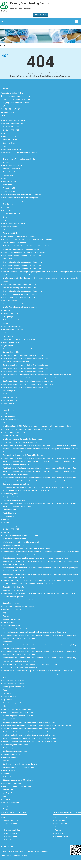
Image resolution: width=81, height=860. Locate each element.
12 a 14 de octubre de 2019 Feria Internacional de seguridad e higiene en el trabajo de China (37, 426)
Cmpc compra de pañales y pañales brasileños (20, 236)
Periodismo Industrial (11, 320)
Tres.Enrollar (7, 394)
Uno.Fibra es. (7, 259)
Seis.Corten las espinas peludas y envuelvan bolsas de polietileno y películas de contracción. (37, 725)
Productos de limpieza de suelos (15, 703)
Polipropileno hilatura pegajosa (14, 172)
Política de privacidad (11, 803)
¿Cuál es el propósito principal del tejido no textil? (21, 339)
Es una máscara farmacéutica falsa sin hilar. (19, 159)
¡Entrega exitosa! (9, 806)
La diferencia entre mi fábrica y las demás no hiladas (22, 439)
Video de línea (8, 175)
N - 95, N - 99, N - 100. (11, 130)
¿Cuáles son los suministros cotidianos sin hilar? (21, 542)
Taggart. (6, 809)
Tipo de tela (7, 799)
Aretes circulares (9, 333)
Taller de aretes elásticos (12, 326)
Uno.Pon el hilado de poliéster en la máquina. (19, 285)
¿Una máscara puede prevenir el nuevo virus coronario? (23, 355)
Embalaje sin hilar (9, 182)
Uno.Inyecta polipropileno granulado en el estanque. (22, 256)
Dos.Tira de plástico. (10, 391)
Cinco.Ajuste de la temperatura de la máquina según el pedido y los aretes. (30, 664)
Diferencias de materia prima (13, 545)
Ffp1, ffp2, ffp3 (8, 700)
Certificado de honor (10, 313)
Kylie (4, 220)
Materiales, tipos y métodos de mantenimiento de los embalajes (26, 548)
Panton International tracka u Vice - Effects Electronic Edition (26, 349)
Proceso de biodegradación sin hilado (17, 786)
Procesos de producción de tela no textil (18, 712)
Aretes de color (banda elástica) (14, 539)
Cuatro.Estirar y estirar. (11, 603)
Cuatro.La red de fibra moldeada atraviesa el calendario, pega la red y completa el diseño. (36, 558)
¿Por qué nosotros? (10, 696)
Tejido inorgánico (9, 346)
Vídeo (5, 690)
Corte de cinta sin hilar (11, 352)
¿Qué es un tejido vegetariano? (14, 243)
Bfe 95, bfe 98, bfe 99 (11, 127)
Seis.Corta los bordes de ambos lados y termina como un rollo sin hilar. (29, 722)
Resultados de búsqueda (12, 783)
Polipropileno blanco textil (12, 165)
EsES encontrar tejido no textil (14, 526)
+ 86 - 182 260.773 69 (11, 109)
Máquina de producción (11, 169)
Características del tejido (12, 436)
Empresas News (9, 143)
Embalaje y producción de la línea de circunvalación (22, 194)
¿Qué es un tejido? (9, 719)
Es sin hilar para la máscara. (13, 156)
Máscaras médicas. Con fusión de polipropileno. (20, 198)
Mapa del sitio (8, 790)
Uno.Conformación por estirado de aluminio (19, 297)
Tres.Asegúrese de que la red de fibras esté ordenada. (23, 455)
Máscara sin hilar (9, 191)
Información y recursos (11, 754)
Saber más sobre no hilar (12, 626)
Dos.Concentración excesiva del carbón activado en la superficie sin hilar (30, 378)
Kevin (5, 217)
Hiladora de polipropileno (12, 149)
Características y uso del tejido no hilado (18, 709)
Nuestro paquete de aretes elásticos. (16, 629)
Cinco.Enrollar (8, 642)
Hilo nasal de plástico (11, 230)
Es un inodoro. (8, 204)
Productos (6, 310)
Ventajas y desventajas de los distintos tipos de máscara (24, 252)
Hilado (4, 116)
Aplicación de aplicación (12, 610)
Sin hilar (6, 162)
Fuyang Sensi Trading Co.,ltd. (12, 93)
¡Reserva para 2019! (10, 233)
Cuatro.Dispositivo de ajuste (13, 587)
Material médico (9, 410)
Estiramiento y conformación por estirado (18, 600)
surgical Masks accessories (14, 813)
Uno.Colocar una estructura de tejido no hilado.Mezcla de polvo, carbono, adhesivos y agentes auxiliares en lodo (41, 279)
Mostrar (6, 413)
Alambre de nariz (9, 336)
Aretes (5, 323)
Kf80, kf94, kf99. (9, 622)
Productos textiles (9, 188)
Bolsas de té (7, 185)
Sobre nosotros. (9, 404)
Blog (4, 613)
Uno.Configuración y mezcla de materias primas (20, 294)
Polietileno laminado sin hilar (13, 124)
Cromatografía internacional (13, 619)
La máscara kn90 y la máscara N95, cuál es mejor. (21, 442)
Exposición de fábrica (11, 407)
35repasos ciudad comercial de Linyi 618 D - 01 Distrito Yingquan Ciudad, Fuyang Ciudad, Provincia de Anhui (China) (16, 101)
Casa (3, 45)
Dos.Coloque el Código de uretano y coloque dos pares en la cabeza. (28, 381)
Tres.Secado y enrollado (11, 494)
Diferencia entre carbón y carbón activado (18, 767)
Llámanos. (6, 88)
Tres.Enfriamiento (9, 510)
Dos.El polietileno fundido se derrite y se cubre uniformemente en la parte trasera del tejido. (37, 375)
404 (8, 45)
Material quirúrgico (10, 140)
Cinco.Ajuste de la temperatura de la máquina (20, 667)
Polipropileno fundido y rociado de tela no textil (20, 153)
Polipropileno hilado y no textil (14, 120)
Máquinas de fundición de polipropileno (17, 201)
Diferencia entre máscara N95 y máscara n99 (19, 780)
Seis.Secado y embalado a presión (15, 745)
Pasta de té (7, 693)
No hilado (6, 761)
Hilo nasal (6, 532)
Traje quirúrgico (8, 317)
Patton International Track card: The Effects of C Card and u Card (27, 246)
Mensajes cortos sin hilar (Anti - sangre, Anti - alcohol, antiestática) (28, 239)
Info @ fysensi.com (11, 112)
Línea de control (9, 416)
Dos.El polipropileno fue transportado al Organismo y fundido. (26, 359)
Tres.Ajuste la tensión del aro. (14, 497)
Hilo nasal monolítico (10, 423)
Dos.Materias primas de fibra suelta (16, 362)
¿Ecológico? (7, 793)
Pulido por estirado (10, 301)
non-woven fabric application (67, 813)
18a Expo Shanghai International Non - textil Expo (21, 536)
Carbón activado (9, 777)
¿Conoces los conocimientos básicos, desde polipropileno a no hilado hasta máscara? (35, 632)
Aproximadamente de (11, 342)
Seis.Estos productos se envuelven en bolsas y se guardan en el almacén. (30, 738)
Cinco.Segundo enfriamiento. (13, 680)
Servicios (6, 519)
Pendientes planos (10, 227)
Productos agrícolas (10, 758)
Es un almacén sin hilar (11, 214)
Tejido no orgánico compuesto (14, 433)
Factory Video (8, 211)
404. (4, 796)
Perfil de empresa (9, 137)
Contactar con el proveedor (40, 15)
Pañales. (6, 616)
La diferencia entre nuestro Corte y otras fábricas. (21, 249)
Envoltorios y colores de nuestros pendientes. (20, 764)
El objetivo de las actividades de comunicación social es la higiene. (27, 429)
